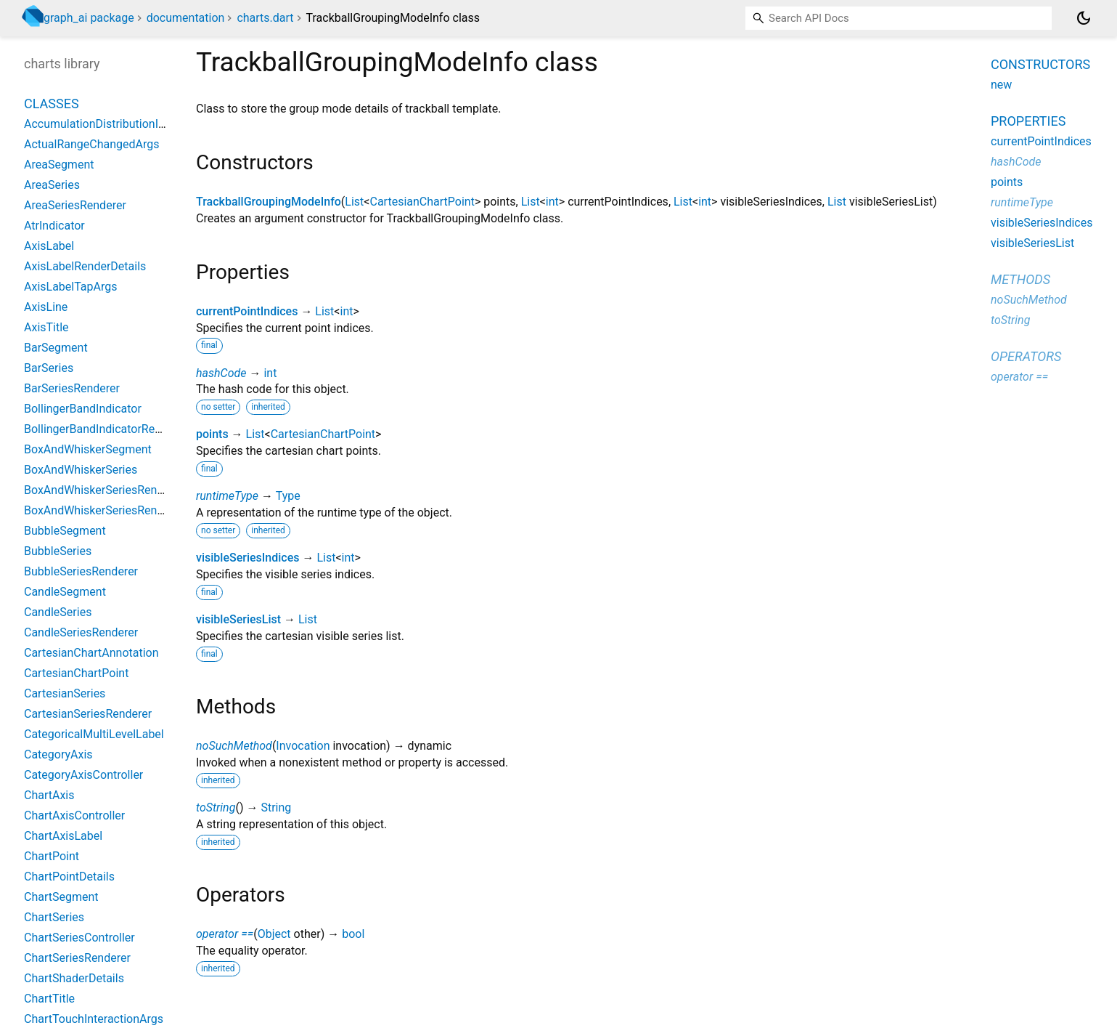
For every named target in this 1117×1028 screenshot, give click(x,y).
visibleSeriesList (238, 619)
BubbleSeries (57, 551)
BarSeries (48, 368)
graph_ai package (89, 18)
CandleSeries (57, 612)
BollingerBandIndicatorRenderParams (121, 429)
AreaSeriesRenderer (75, 205)
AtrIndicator (54, 225)
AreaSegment (59, 164)
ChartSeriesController (79, 937)
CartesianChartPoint (421, 202)
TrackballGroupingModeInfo (268, 202)
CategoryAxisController (83, 775)
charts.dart (265, 18)
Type (288, 496)
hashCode (221, 373)
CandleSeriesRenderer (81, 632)
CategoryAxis (58, 754)
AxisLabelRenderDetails (85, 266)
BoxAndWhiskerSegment (88, 449)
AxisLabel (49, 246)
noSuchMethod (234, 746)
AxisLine (45, 307)
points (212, 434)
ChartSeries (54, 917)
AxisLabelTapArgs (71, 287)
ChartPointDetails (69, 876)
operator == (224, 934)
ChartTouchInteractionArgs (93, 1019)
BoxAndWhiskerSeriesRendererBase (117, 510)
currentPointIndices (247, 311)
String (276, 807)
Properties (1028, 121)
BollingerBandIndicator (83, 409)
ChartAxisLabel (63, 836)
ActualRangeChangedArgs (92, 144)
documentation (186, 18)
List (354, 202)
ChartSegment (61, 897)
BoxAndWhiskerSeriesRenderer (104, 490)
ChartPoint (51, 856)
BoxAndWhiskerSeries (80, 470)
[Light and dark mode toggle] (1083, 18)
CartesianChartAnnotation (91, 653)
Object (274, 934)
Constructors (1040, 64)
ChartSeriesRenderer (77, 958)
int (552, 202)
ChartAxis (49, 795)
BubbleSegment (65, 531)
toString (215, 807)
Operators (1026, 356)
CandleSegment (65, 592)
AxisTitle (46, 327)
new (1001, 85)
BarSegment (56, 348)
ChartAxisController (74, 815)
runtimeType (227, 496)
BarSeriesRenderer (72, 388)
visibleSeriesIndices (247, 557)
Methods (1020, 279)
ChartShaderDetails (74, 978)
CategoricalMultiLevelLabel (94, 734)
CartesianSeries (64, 693)
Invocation (303, 746)
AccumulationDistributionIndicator (112, 124)
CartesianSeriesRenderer (88, 714)
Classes (51, 103)
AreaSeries (52, 185)
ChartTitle (49, 998)
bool (353, 934)
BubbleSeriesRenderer (81, 571)
